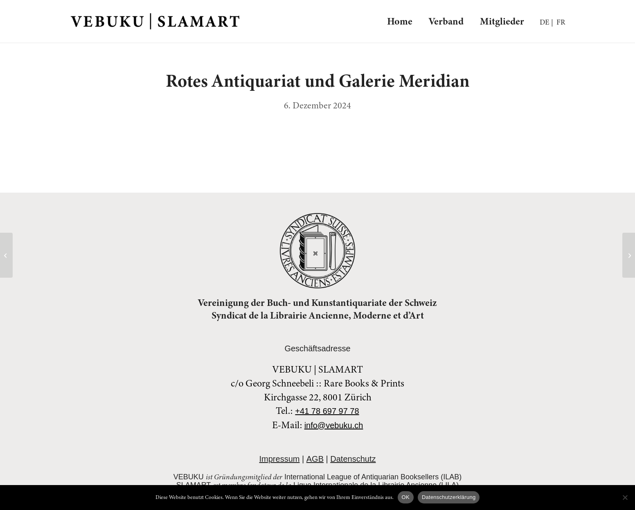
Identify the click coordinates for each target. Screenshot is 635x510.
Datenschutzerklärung (448, 497)
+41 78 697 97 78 (327, 411)
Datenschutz (353, 458)
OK (406, 497)
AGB (315, 458)
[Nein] (625, 497)
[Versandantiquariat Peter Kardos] (6, 255)
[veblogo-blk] (155, 21)
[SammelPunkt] (628, 255)
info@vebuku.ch (333, 425)
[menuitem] (400, 21)
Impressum (279, 458)
